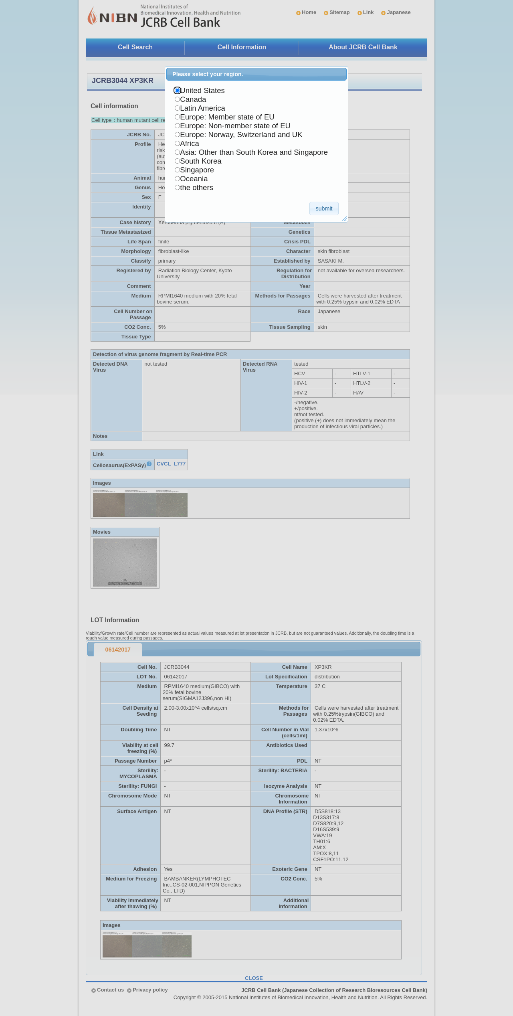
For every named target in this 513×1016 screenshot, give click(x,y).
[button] (324, 208)
